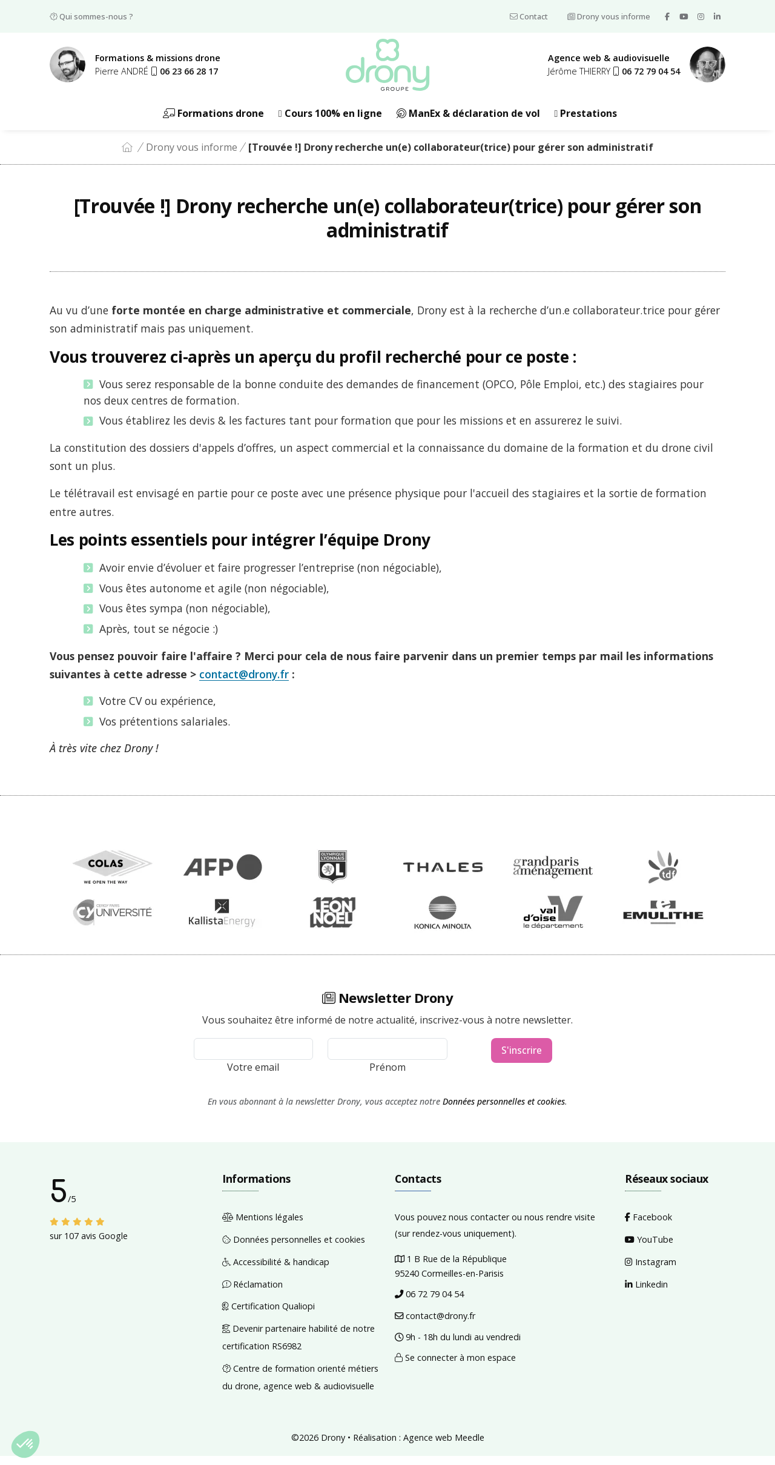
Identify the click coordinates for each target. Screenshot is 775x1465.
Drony (333, 1446)
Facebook (648, 1226)
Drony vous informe (608, 16)
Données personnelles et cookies (504, 1110)
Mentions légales (262, 1226)
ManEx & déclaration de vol (468, 121)
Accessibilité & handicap (275, 1270)
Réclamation (252, 1292)
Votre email (253, 1075)
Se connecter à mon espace (455, 1366)
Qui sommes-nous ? (91, 16)
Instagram (650, 1270)
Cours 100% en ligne (330, 121)
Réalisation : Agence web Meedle (418, 1446)
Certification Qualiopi (268, 1315)
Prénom (387, 1075)
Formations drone (213, 121)
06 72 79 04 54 (429, 1302)
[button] (184, 75)
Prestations (586, 121)
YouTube (649, 1248)
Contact (529, 16)
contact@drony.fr (244, 683)
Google (113, 1245)
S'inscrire (521, 1060)
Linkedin (646, 1292)
